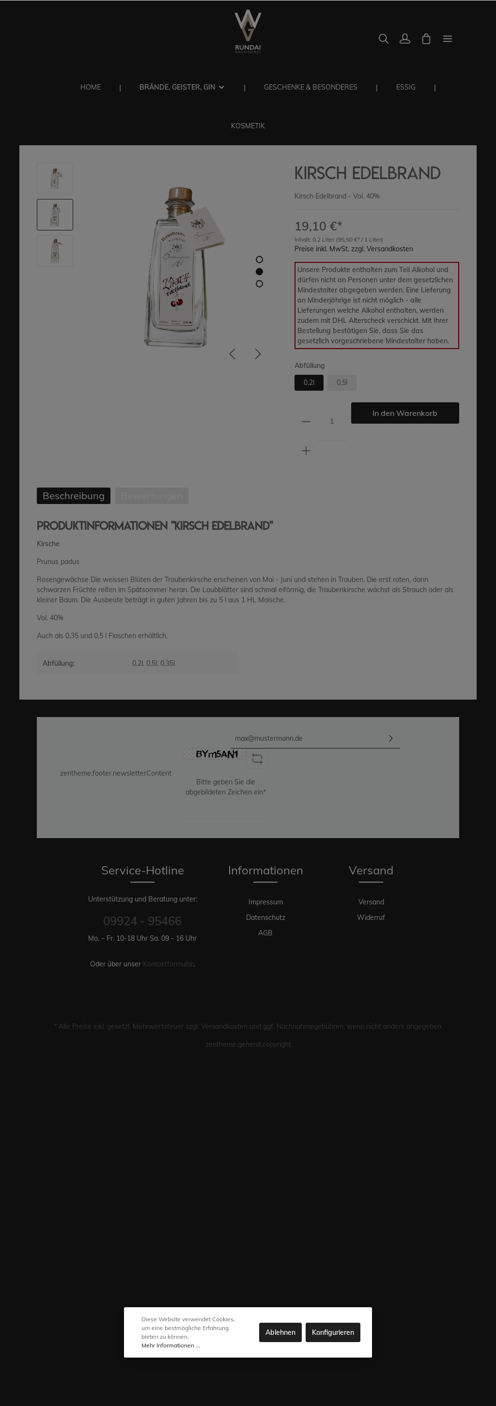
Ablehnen (280, 1332)
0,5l (342, 382)
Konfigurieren (333, 1332)
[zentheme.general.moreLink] (447, 38)
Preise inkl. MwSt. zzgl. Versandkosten (353, 249)
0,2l (309, 382)
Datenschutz (265, 917)
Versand (371, 902)
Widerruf (371, 917)
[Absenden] (391, 739)
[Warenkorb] (426, 38)
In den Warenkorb (404, 413)
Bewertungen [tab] (152, 495)
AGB (265, 933)
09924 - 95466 (142, 921)
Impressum (265, 902)
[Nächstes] (258, 354)
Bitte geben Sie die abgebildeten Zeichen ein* (226, 787)
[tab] (73, 496)
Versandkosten (224, 1026)
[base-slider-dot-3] (259, 284)
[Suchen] (383, 38)
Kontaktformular (168, 964)
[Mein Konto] (405, 38)
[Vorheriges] (232, 354)
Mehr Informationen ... (170, 1345)
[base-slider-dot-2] (259, 271)
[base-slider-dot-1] (259, 259)
